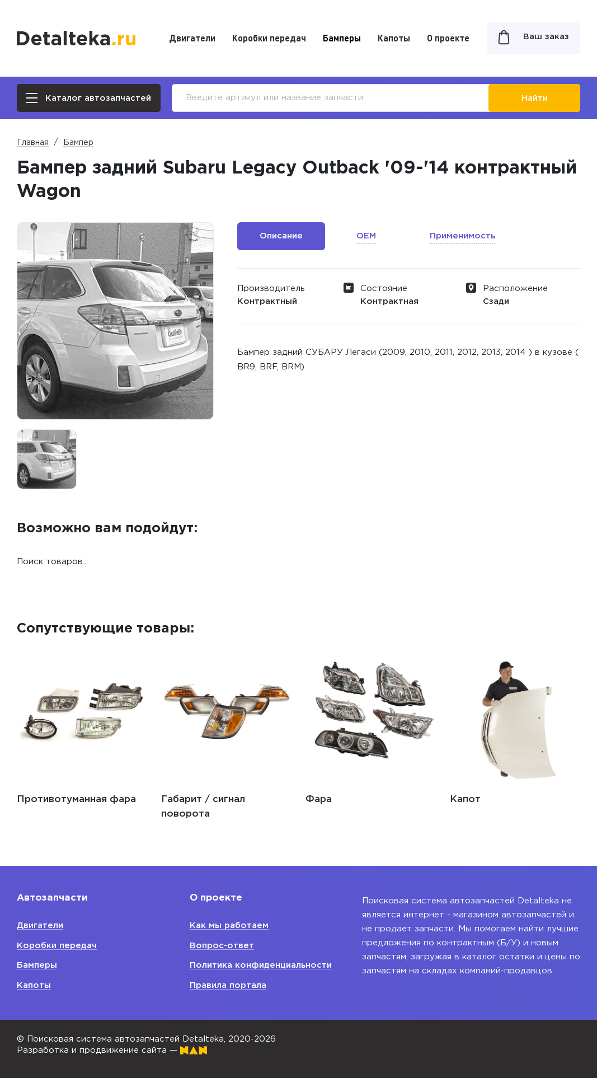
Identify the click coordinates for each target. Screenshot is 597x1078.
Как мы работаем (229, 925)
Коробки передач (269, 38)
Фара (318, 799)
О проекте (448, 38)
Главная (33, 142)
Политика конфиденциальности (261, 965)
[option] (46, 459)
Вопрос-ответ (222, 945)
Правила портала (228, 985)
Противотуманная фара (76, 799)
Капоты (394, 38)
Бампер (78, 142)
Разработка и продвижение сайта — (112, 1050)
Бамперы (342, 38)
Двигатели (192, 38)
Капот (465, 799)
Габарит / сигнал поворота (203, 806)
